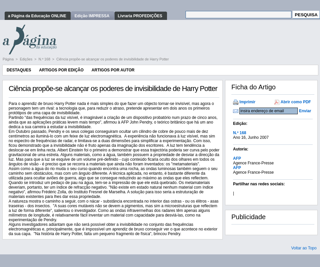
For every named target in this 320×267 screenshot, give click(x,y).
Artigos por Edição (61, 70)
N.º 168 (45, 59)
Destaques (19, 70)
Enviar (305, 111)
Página (9, 59)
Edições (27, 59)
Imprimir (247, 102)
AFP (237, 158)
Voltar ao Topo (304, 248)
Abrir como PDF (295, 102)
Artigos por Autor (113, 70)
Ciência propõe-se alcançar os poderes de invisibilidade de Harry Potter (112, 59)
